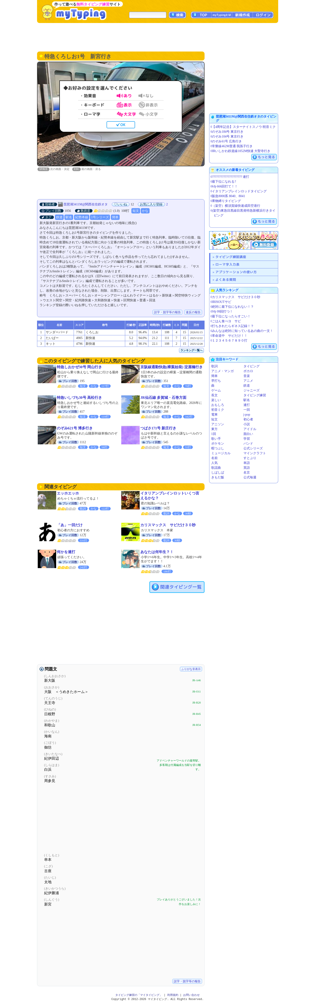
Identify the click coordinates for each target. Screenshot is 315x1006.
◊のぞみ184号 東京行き (227, 131)
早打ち (216, 380)
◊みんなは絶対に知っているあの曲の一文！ (242, 331)
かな (145, 211)
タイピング (251, 366)
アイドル (249, 429)
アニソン (217, 424)
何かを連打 (66, 552)
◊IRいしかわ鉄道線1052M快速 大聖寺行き (241, 151)
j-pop (246, 414)
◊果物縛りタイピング (226, 201)
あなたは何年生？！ (156, 552)
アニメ (248, 380)
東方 (214, 429)
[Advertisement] (157, 36)
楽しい (216, 400)
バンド (248, 443)
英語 (246, 467)
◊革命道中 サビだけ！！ (229, 335)
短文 (136, 211)
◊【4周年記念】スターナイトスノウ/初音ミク (243, 127)
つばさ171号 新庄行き (158, 428)
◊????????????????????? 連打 (230, 176)
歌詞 (214, 366)
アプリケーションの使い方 (236, 272)
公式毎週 (249, 477)
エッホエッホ (68, 493)
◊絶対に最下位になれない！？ (232, 306)
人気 (214, 463)
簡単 (115, 217)
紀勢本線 (81, 217)
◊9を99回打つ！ (222, 311)
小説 (246, 424)
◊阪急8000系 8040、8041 (228, 196)
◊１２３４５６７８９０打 (229, 340)
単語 (246, 463)
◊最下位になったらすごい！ (231, 316)
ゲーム (216, 390)
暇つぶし (217, 448)
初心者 (248, 419)
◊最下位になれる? (223, 181)
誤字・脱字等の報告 (167, 312)
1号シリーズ (100, 217)
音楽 (246, 376)
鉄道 (59, 217)
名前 (214, 458)
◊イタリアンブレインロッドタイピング (239, 191)
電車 (214, 414)
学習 (246, 438)
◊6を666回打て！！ (224, 186)
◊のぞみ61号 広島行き (226, 141)
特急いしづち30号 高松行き (79, 398)
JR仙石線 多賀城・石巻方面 (163, 398)
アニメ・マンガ (222, 371)
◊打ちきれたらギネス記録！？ (232, 326)
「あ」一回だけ (70, 525)
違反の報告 (193, 312)
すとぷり (249, 458)
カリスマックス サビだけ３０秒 (168, 525)
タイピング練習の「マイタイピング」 (138, 995)
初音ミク (217, 409)
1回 (213, 434)
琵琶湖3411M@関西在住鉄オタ (86, 204)
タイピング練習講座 (230, 256)
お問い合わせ (191, 995)
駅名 (69, 217)
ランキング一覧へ (191, 350)
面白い (248, 434)
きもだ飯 (217, 477)
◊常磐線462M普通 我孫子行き (232, 146)
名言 (246, 472)
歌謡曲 (216, 467)
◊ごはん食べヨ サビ (226, 321)
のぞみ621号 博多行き (75, 428)
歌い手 (216, 438)
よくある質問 (225, 279)
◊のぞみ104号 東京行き (227, 136)
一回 (246, 409)
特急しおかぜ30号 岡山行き (79, 367)
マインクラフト (254, 453)
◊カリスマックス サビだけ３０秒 (235, 297)
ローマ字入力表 (227, 264)
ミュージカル (221, 453)
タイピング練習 (254, 395)
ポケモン (217, 443)
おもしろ (217, 405)
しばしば (217, 472)
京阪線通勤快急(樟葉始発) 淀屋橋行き (171, 367)
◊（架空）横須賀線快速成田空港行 (235, 205)
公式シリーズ (253, 448)
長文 (214, 395)
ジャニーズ (251, 390)
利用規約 (172, 995)
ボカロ (248, 371)
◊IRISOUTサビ (221, 302)
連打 (246, 405)
